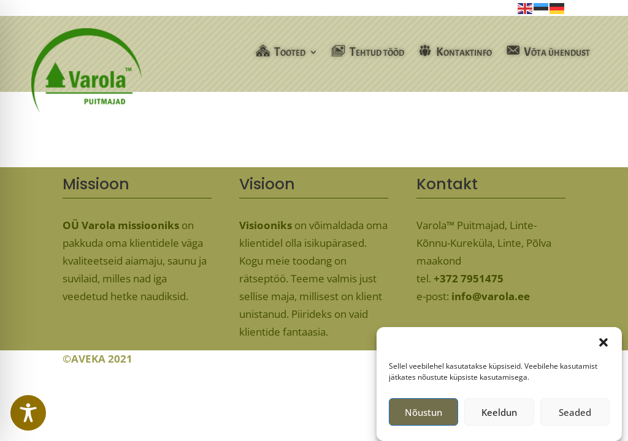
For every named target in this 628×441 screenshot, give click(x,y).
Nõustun (423, 415)
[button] (603, 346)
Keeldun (499, 415)
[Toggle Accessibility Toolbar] (28, 413)
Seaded (575, 415)
